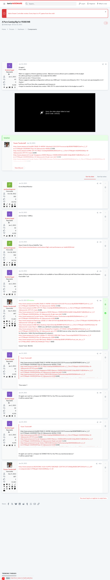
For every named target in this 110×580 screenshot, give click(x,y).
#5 (66, 277)
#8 (66, 422)
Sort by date (55, 183)
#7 (66, 383)
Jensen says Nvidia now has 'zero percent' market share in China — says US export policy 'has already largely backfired (93, 199)
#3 (66, 219)
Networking (83, 265)
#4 (66, 248)
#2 (66, 190)
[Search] (50, 4)
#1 (71, 64)
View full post (19, 174)
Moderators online (83, 318)
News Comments (84, 146)
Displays (82, 294)
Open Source (83, 313)
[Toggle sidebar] (105, 23)
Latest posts (81, 243)
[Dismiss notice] (105, 12)
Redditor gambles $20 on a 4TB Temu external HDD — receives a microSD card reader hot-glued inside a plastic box (93, 230)
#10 (65, 495)
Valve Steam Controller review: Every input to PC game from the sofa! (31, 13)
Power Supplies (84, 173)
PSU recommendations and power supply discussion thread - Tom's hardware (92, 165)
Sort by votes (67, 183)
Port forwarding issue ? (90, 279)
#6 (66, 307)
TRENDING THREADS (83, 127)
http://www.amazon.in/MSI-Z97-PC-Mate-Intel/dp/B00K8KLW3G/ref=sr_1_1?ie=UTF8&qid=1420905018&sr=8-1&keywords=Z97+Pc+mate (42, 318)
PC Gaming (82, 159)
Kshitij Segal (7, 24)
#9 (66, 451)
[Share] (68, 64)
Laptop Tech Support (86, 275)
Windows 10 (83, 254)
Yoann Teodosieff (20, 149)
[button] (4, 3)
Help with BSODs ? (89, 298)
